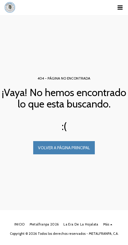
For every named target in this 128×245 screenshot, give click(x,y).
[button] (120, 7)
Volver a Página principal (64, 147)
